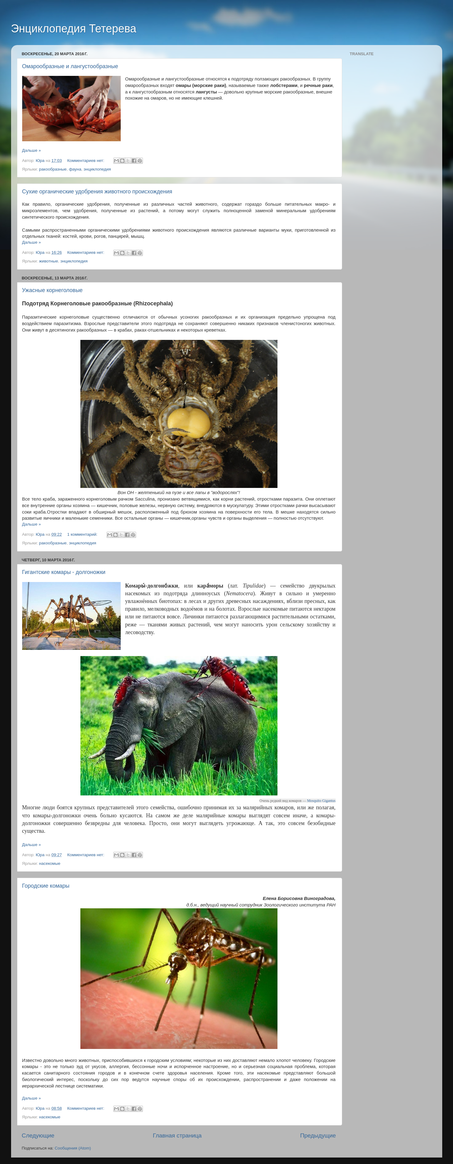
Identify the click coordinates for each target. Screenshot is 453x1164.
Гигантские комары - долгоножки (64, 572)
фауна (75, 169)
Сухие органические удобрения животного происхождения (97, 191)
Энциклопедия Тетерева (73, 28)
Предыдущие (318, 1135)
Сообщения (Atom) (73, 1148)
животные (48, 261)
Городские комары (46, 886)
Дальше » (31, 150)
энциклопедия (97, 169)
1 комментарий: (83, 534)
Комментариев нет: (86, 160)
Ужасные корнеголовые (52, 290)
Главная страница (177, 1135)
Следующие (38, 1135)
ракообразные (53, 169)
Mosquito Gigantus (321, 801)
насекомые (49, 863)
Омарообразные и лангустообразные (70, 66)
